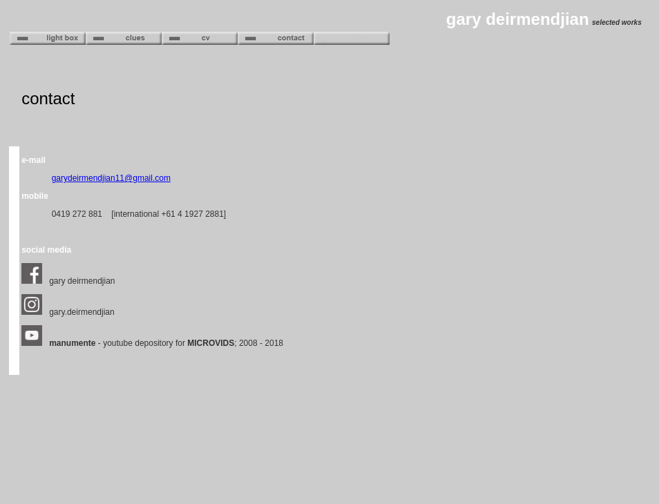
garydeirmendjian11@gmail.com (111, 178)
